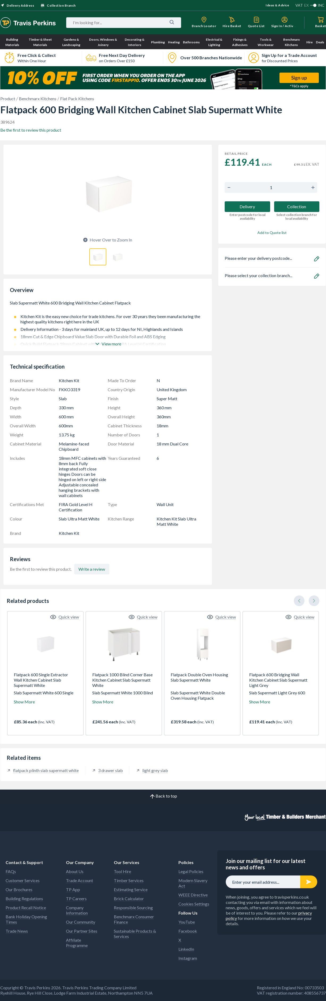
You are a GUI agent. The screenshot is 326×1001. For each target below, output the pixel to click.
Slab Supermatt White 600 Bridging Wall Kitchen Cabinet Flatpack (108, 305)
